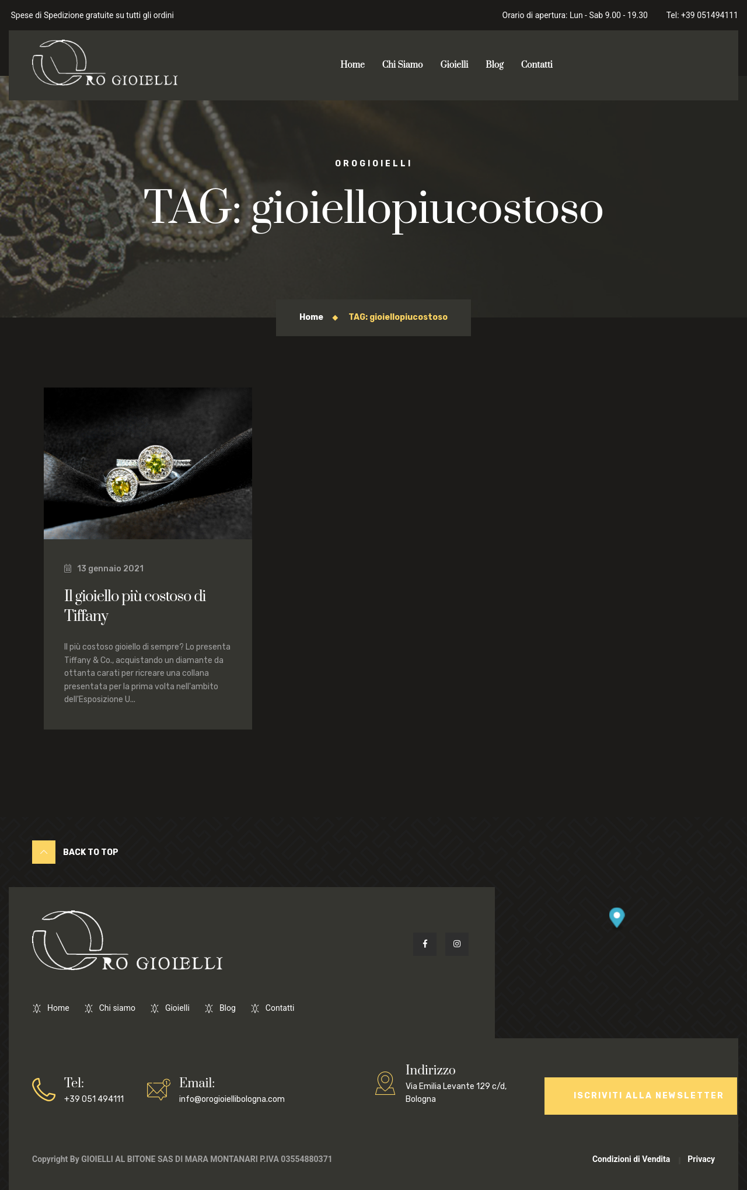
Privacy (701, 1159)
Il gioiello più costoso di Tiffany (135, 606)
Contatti (537, 65)
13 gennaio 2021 (104, 569)
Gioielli (454, 65)
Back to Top (75, 852)
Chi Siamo (402, 65)
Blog (494, 65)
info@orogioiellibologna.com (232, 1089)
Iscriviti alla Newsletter (649, 1096)
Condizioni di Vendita (631, 1159)
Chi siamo (117, 1008)
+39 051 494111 (94, 1089)
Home (352, 65)
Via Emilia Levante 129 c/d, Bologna (463, 1083)
